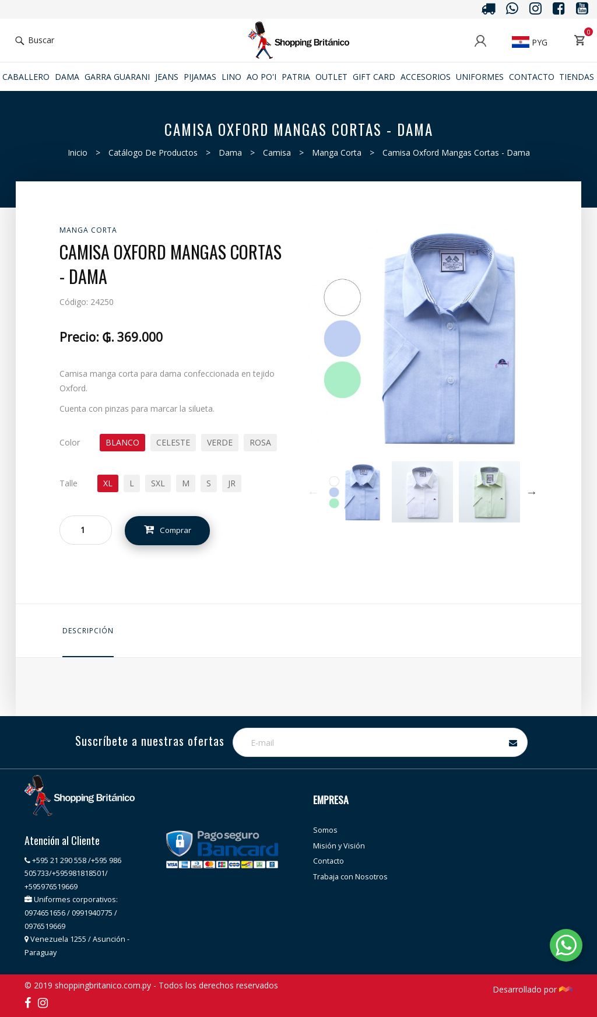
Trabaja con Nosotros (350, 877)
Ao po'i (261, 76)
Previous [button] (313, 492)
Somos (325, 830)
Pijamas (200, 76)
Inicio (77, 152)
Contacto (531, 76)
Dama (67, 76)
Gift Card (374, 76)
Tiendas (576, 76)
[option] (355, 491)
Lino (231, 76)
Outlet (331, 76)
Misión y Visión (339, 846)
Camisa (277, 152)
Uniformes (480, 76)
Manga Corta (336, 152)
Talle (68, 483)
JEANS (166, 76)
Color (69, 442)
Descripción (88, 630)
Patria (296, 76)
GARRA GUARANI (117, 76)
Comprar (171, 530)
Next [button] (532, 492)
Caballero (26, 76)
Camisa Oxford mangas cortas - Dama (456, 152)
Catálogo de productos (153, 152)
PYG (529, 42)
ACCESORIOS (426, 76)
